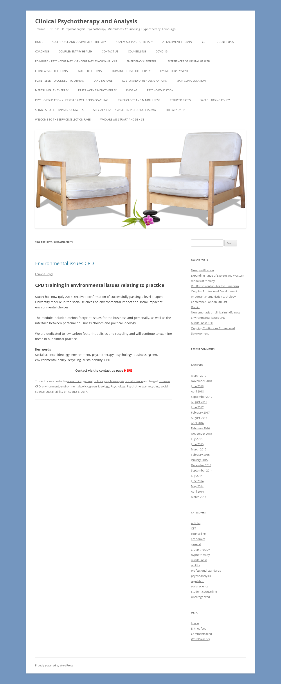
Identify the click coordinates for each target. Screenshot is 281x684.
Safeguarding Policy (215, 100)
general (87, 381)
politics (98, 381)
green (93, 386)
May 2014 (197, 486)
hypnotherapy (200, 555)
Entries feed (198, 628)
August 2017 (199, 402)
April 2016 (197, 423)
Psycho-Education (160, 90)
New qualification (202, 270)
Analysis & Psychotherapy (134, 42)
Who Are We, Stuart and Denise (122, 119)
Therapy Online (176, 110)
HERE (127, 370)
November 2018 (201, 381)
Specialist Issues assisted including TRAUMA (124, 110)
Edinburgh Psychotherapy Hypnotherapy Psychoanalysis (76, 61)
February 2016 (200, 428)
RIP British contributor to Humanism (215, 286)
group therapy (200, 549)
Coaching (42, 51)
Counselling (137, 51)
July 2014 (196, 476)
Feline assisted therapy (51, 71)
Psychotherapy (137, 386)
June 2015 (197, 444)
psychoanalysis (114, 381)
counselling (198, 534)
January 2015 (199, 460)
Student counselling (204, 592)
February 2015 (200, 455)
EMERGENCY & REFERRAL (142, 61)
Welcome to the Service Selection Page (63, 119)
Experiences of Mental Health (189, 61)
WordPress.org (200, 639)
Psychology (118, 386)
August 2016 (199, 418)
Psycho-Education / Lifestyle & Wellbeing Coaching (71, 100)
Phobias (131, 90)
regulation (197, 581)
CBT (204, 42)
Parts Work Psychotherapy (97, 90)
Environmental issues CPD (64, 263)
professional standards (206, 570)
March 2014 (198, 497)
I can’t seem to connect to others (59, 81)
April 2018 (197, 391)
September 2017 (201, 397)
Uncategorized (200, 597)
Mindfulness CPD (202, 323)
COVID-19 (162, 51)
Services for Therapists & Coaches (59, 110)
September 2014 (201, 470)
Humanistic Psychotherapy (131, 71)
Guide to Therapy (90, 71)
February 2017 (200, 412)
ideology (103, 386)
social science (134, 381)
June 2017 (197, 407)
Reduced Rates (180, 100)
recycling (153, 386)
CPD (38, 386)
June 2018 (197, 386)
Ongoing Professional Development (214, 291)
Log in (195, 623)
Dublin (195, 307)
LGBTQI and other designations (144, 81)
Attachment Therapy (177, 42)
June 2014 (197, 481)
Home (39, 42)
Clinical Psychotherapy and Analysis (86, 21)
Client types (225, 42)
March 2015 (198, 449)
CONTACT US (110, 51)
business (164, 381)
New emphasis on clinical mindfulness (215, 312)
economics (74, 381)
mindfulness (199, 560)
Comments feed (201, 634)
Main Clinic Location (191, 81)
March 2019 (198, 376)
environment (50, 386)
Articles (195, 523)
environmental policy (74, 386)
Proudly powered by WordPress (54, 665)
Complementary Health (75, 51)
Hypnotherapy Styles (175, 71)
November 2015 (201, 434)
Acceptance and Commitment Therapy (79, 42)
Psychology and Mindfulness (139, 100)
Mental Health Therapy (51, 90)
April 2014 (197, 491)
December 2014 (201, 465)
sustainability (54, 392)
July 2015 (196, 439)
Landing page (103, 81)
